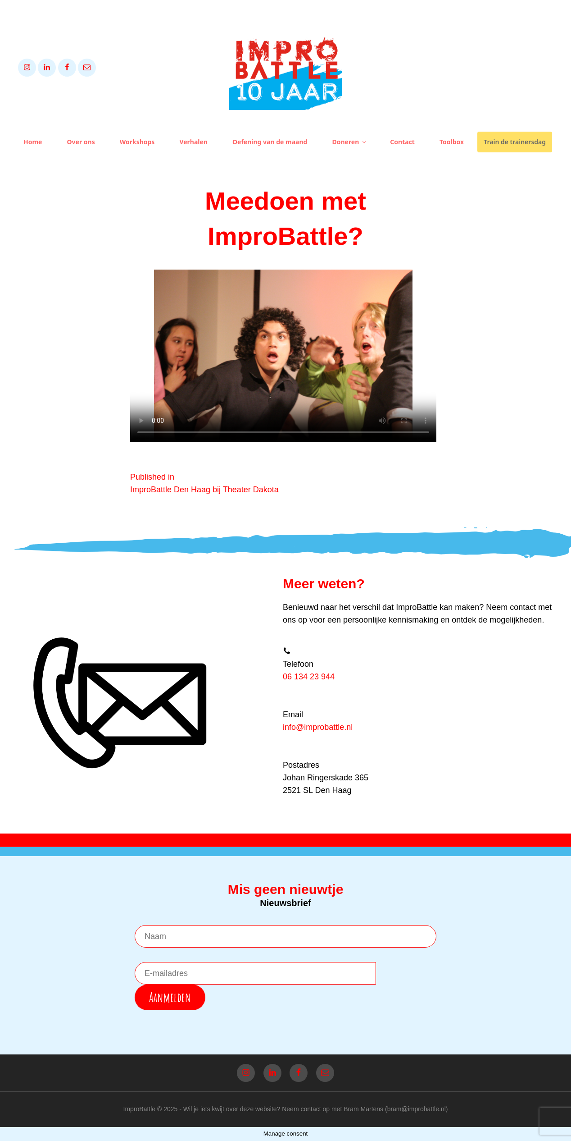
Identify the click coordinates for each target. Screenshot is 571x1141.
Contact (402, 141)
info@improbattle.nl (318, 727)
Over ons (81, 141)
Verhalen (193, 141)
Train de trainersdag (515, 141)
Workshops (137, 141)
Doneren (349, 141)
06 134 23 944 (309, 676)
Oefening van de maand (269, 141)
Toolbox (452, 141)
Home (32, 141)
